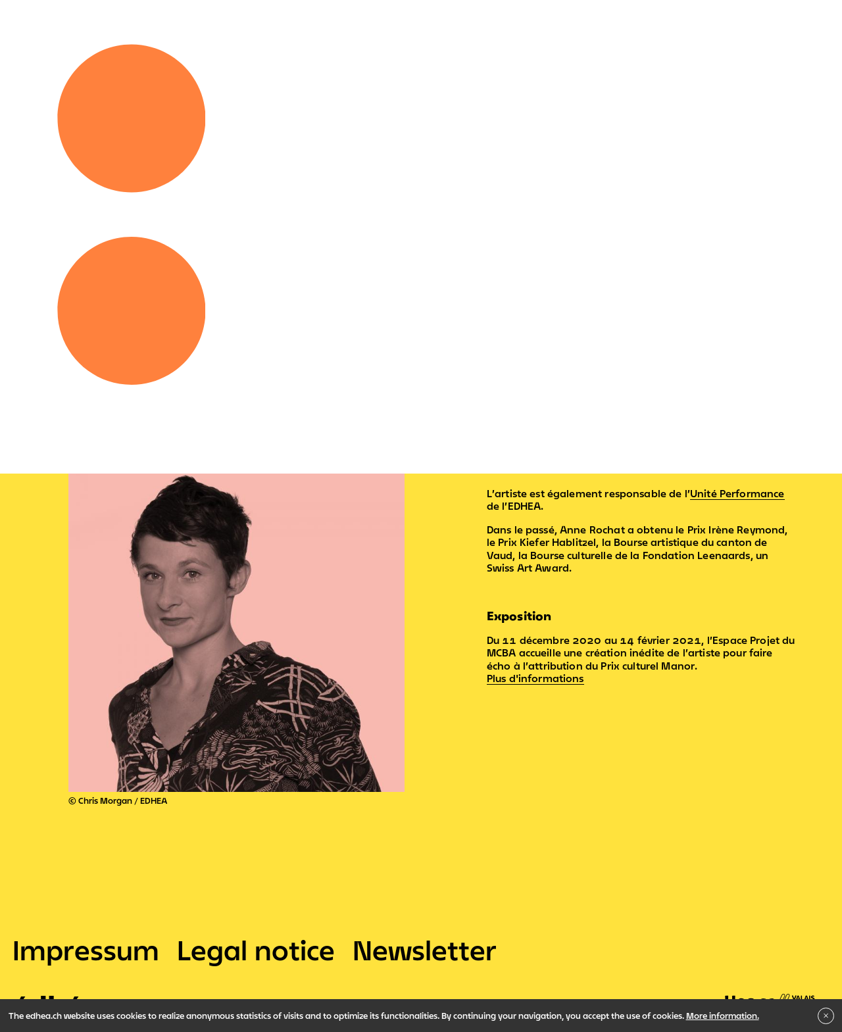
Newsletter (425, 950)
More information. (722, 1015)
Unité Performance (737, 493)
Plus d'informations (535, 678)
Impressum (85, 950)
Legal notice (256, 950)
